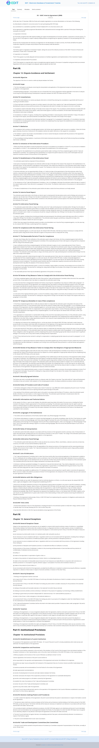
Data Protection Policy (59, 745)
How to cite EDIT (45, 739)
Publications (36, 739)
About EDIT (25, 739)
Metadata (27, 9)
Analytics (92, 3)
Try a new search (83, 3)
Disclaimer (44, 745)
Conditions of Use (50, 745)
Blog (68, 739)
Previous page (16, 17)
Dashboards (74, 739)
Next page (83, 17)
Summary (19, 9)
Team (30, 739)
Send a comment (36, 9)
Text (13, 9)
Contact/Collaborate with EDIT (58, 739)
